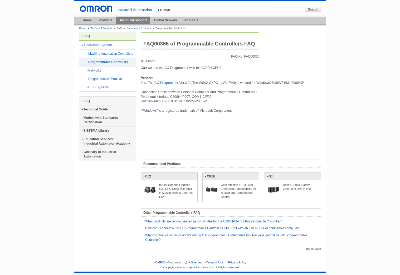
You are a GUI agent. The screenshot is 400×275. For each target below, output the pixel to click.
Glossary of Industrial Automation (99, 154)
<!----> (231, 133)
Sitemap (195, 262)
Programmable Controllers (107, 62)
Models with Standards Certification (100, 120)
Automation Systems (139, 28)
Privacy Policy (236, 262)
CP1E (211, 177)
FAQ (119, 28)
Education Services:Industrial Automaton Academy (106, 141)
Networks (94, 70)
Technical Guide (95, 109)
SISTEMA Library (95, 131)
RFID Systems (98, 87)
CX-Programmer (166, 83)
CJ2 (150, 177)
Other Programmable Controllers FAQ (171, 213)
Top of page (312, 248)
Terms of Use (214, 262)
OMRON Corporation (170, 262)
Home (87, 20)
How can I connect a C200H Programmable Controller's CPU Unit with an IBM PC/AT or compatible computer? (222, 228)
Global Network (165, 20)
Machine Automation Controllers (110, 53)
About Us (191, 20)
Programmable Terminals (105, 79)
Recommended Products (162, 164)
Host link (147, 101)
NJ (273, 177)
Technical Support (133, 20)
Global (164, 10)
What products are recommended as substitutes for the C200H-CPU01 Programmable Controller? (213, 221)
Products (105, 20)
